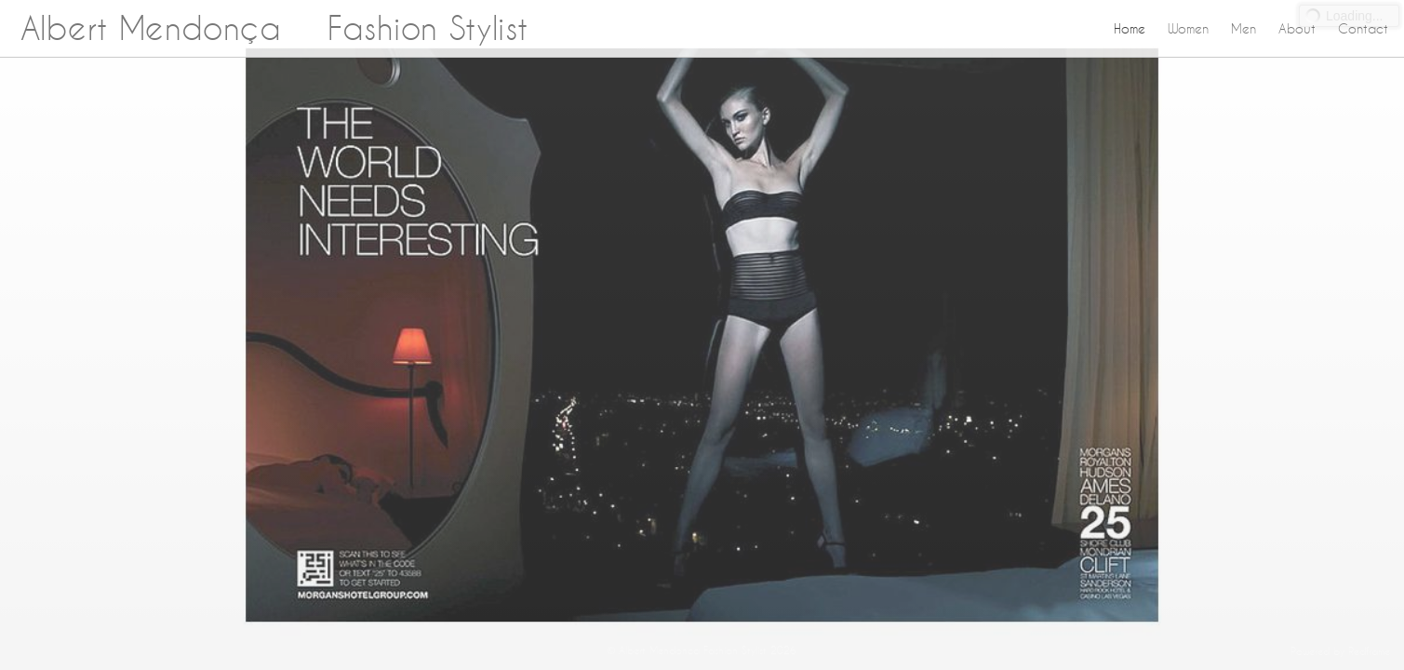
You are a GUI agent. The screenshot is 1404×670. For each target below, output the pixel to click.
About (1297, 28)
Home (1129, 28)
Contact (1363, 28)
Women (1188, 28)
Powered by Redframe (1340, 651)
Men (1243, 28)
